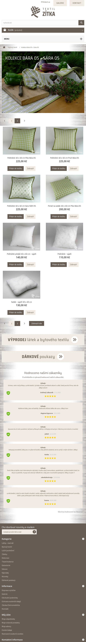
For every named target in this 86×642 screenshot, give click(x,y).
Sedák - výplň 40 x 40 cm (21, 302)
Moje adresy (6, 626)
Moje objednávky (8, 619)
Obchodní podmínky (10, 598)
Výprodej (5, 573)
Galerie (4, 594)
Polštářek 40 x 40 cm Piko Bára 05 (21, 158)
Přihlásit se (45, 2)
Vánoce (4, 569)
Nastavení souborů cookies (12, 634)
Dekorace (5, 558)
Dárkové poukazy (8, 580)
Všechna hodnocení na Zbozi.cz (70, 512)
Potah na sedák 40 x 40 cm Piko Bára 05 (64, 206)
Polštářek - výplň (64, 254)
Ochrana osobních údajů (11, 601)
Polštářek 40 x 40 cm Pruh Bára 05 (64, 158)
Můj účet (6, 614)
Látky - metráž (7, 543)
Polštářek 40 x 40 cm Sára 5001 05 (21, 206)
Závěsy (4, 554)
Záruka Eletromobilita (11, 605)
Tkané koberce (8, 561)
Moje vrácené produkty (11, 622)
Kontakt (5, 609)
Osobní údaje (7, 630)
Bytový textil (7, 547)
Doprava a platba (8, 590)
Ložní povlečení (8, 550)
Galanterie (6, 565)
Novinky (5, 576)
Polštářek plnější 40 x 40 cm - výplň (21, 254)
